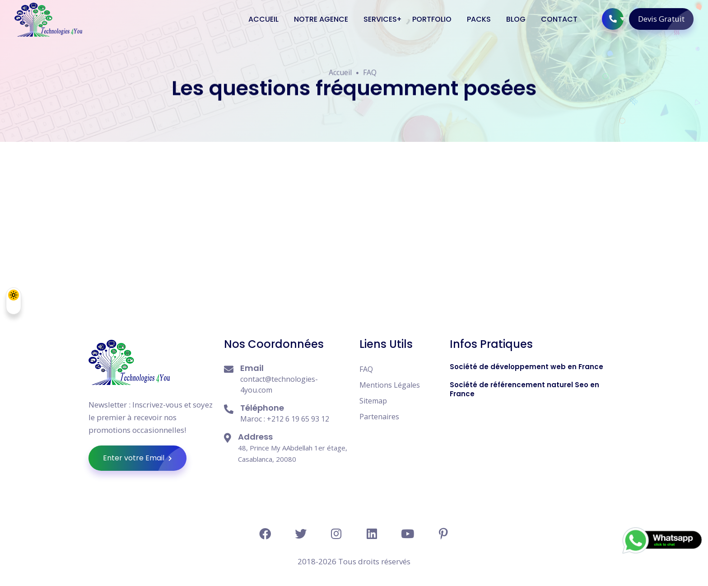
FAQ (370, 73)
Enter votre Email (144, 458)
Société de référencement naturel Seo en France (524, 389)
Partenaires (379, 417)
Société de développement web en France (526, 366)
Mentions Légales (389, 385)
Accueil (340, 73)
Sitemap (373, 401)
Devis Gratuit (666, 19)
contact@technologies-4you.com (279, 384)
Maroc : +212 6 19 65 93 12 (284, 419)
